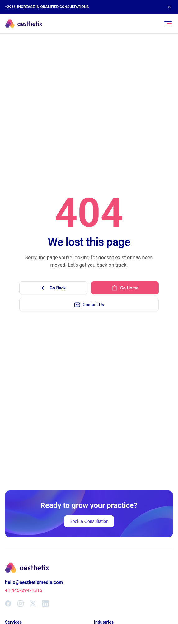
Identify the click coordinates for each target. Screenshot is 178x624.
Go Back (53, 288)
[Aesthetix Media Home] (23, 23)
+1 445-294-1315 (23, 590)
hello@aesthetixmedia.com (34, 582)
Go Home (124, 288)
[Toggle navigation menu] (168, 23)
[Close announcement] (169, 7)
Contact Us (89, 305)
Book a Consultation (88, 521)
